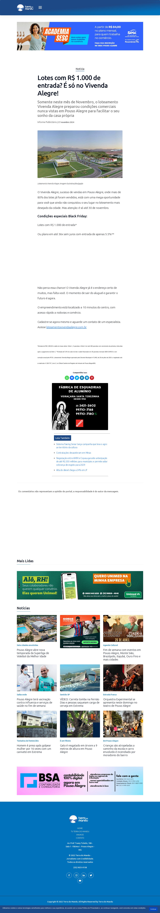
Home (80, 828)
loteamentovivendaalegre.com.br (66, 327)
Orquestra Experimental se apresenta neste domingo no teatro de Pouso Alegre (120, 702)
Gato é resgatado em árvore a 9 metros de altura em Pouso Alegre (78, 748)
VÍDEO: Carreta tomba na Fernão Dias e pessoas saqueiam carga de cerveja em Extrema (79, 702)
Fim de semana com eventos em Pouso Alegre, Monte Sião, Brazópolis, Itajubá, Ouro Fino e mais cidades (122, 654)
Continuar (153, 909)
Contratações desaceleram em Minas (74, 453)
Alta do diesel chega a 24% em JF (72, 470)
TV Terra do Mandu (80, 831)
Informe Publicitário (47, 122)
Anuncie (80, 835)
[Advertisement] (80, 262)
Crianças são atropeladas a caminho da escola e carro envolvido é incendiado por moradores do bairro (119, 750)
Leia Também (62, 438)
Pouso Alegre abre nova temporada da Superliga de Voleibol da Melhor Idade (33, 653)
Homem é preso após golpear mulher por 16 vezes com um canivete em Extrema (34, 748)
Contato (80, 838)
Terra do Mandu (105, 902)
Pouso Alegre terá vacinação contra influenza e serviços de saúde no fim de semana (34, 702)
